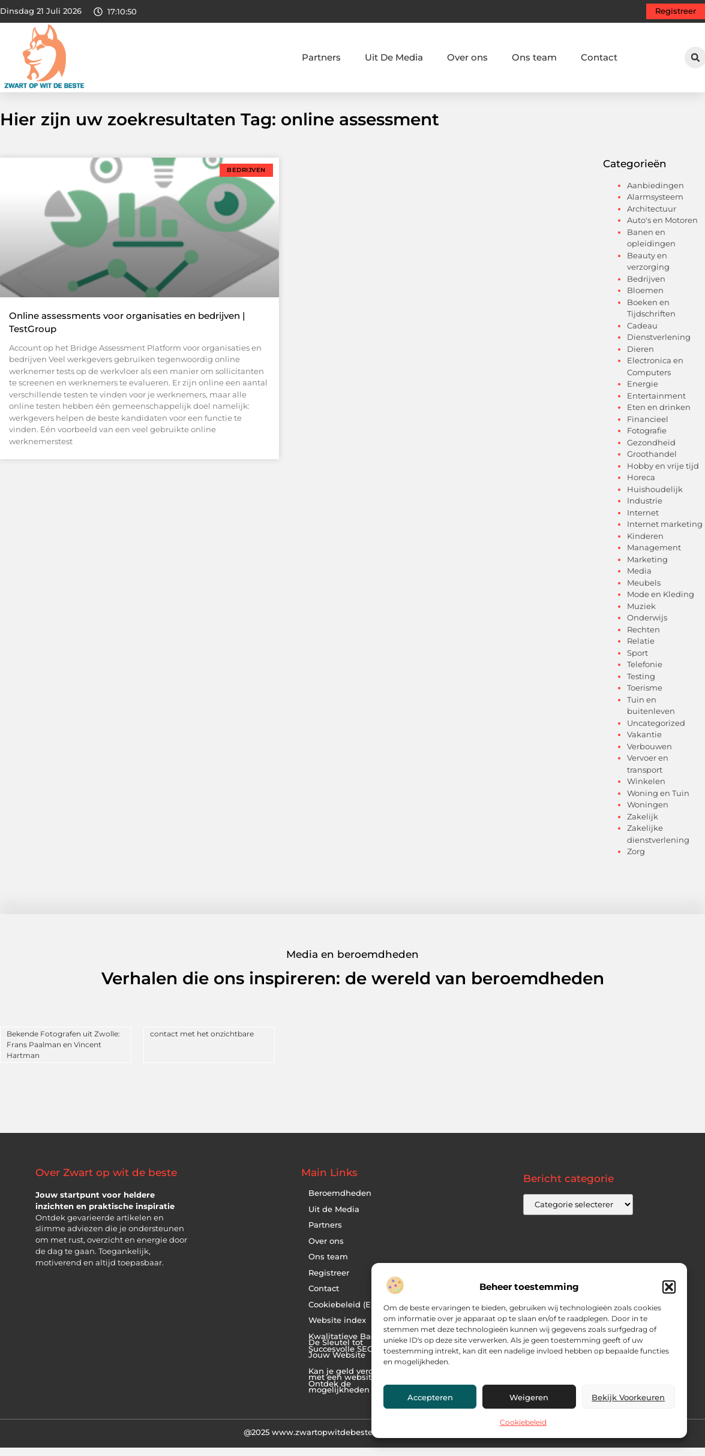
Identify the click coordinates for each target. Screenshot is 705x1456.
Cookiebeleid (523, 1422)
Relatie (641, 650)
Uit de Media (333, 1218)
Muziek (641, 615)
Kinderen (645, 545)
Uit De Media (394, 57)
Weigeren (528, 1397)
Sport (637, 662)
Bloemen (645, 300)
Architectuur (651, 218)
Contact (599, 57)
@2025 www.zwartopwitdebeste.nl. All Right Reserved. (353, 1441)
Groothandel (652, 463)
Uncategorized (656, 732)
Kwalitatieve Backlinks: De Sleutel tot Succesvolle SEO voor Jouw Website (354, 1355)
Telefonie (644, 674)
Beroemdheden (339, 1202)
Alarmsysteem (655, 206)
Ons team (534, 57)
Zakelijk (642, 826)
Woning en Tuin (658, 802)
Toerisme (644, 697)
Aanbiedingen (655, 195)
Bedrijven (646, 288)
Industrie (644, 510)
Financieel (647, 428)
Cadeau (642, 335)
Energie (642, 393)
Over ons (467, 57)
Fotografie (647, 440)
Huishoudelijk (655, 499)
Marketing (647, 569)
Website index (337, 1329)
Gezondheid (651, 452)
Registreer (328, 1281)
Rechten (643, 639)
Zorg (636, 861)
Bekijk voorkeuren (628, 1397)
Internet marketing (665, 533)
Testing (641, 686)
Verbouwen (649, 756)
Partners (321, 57)
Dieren (640, 358)
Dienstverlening (659, 346)
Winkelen (646, 790)
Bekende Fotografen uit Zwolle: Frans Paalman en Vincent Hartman (63, 1053)
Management (654, 557)
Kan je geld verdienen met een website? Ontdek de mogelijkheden (352, 1390)
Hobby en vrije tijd (663, 475)
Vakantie (644, 744)
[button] (669, 1287)
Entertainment (656, 405)
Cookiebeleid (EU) (343, 1313)
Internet (643, 522)
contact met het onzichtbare (202, 1042)
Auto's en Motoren (662, 229)
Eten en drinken (659, 416)
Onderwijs (647, 627)
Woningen (647, 814)
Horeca (641, 487)
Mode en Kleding (660, 603)
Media (639, 580)
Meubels (644, 592)
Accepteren (430, 1397)
